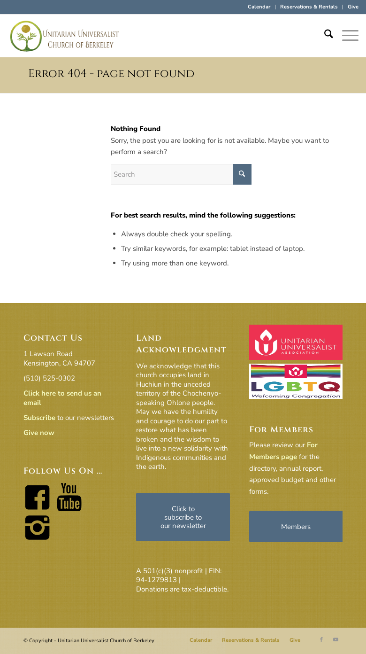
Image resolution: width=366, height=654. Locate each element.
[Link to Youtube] (335, 640)
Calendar (259, 6)
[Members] (296, 526)
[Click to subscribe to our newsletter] (183, 517)
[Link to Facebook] (321, 640)
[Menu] (345, 36)
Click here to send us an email (62, 398)
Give (353, 6)
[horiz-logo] (65, 36)
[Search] (324, 36)
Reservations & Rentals (309, 6)
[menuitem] (259, 7)
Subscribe (39, 417)
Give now (38, 432)
